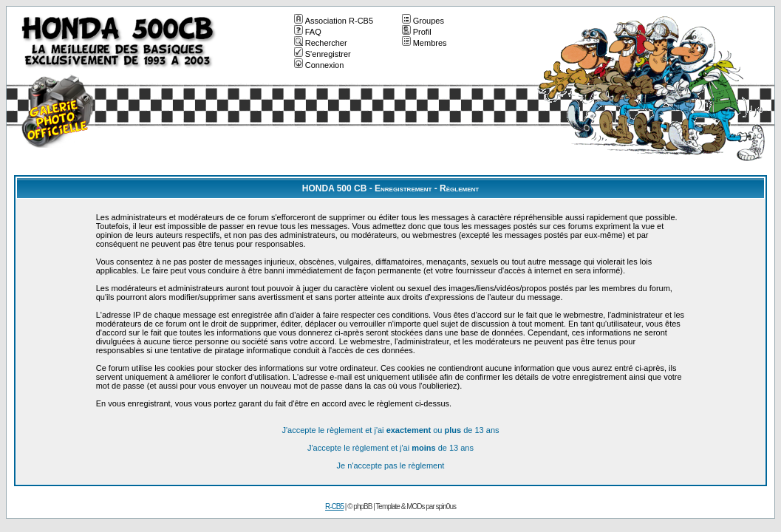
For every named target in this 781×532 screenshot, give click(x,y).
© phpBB (359, 506)
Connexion (319, 65)
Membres (424, 42)
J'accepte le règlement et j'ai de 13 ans (390, 447)
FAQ (307, 31)
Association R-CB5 (333, 20)
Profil (417, 31)
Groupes (423, 20)
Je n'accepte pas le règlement (391, 465)
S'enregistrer (322, 54)
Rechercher (320, 42)
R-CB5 (334, 506)
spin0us (446, 506)
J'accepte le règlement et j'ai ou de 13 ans (390, 430)
